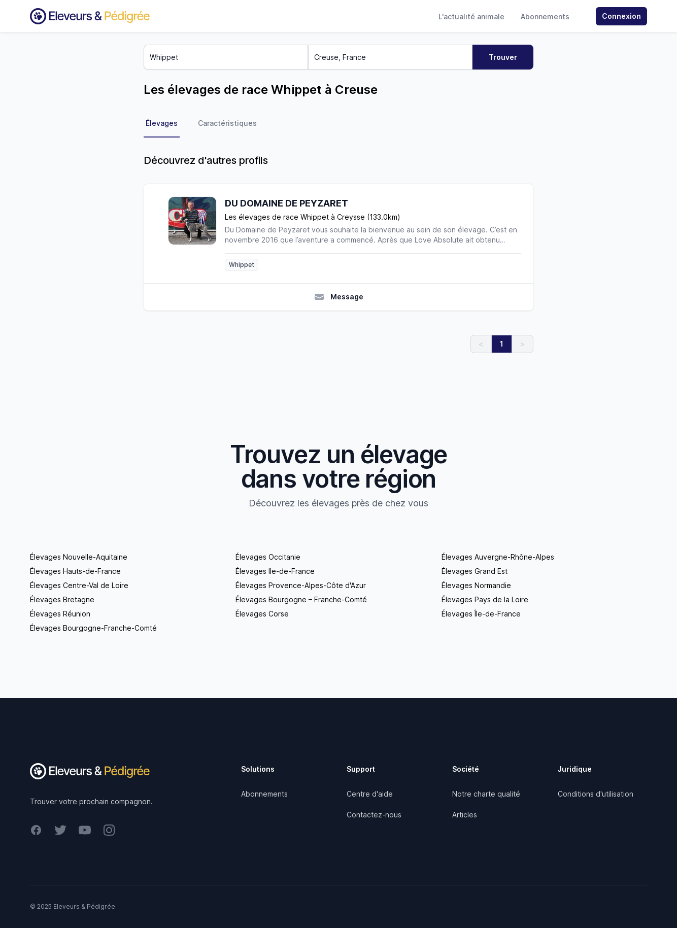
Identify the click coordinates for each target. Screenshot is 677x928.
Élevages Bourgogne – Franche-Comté (301, 599)
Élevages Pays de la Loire (485, 599)
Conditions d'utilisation (595, 793)
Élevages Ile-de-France (275, 571)
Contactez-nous (374, 814)
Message (338, 297)
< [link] (481, 343)
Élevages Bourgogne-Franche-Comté (93, 628)
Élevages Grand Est (474, 571)
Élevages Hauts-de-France (75, 571)
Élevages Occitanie (267, 557)
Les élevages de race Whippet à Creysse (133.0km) (312, 217)
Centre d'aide (370, 793)
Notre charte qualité (486, 793)
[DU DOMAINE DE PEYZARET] (196, 233)
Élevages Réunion (60, 613)
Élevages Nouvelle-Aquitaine (78, 557)
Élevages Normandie (476, 585)
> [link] (522, 343)
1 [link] (501, 343)
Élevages (162, 123)
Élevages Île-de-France (481, 613)
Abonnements (545, 16)
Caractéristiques (227, 123)
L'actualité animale (471, 16)
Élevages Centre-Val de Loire (79, 585)
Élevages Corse (262, 613)
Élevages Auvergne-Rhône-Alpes (498, 557)
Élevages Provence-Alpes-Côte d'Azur (300, 585)
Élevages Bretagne (62, 599)
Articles (464, 814)
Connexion (621, 16)
